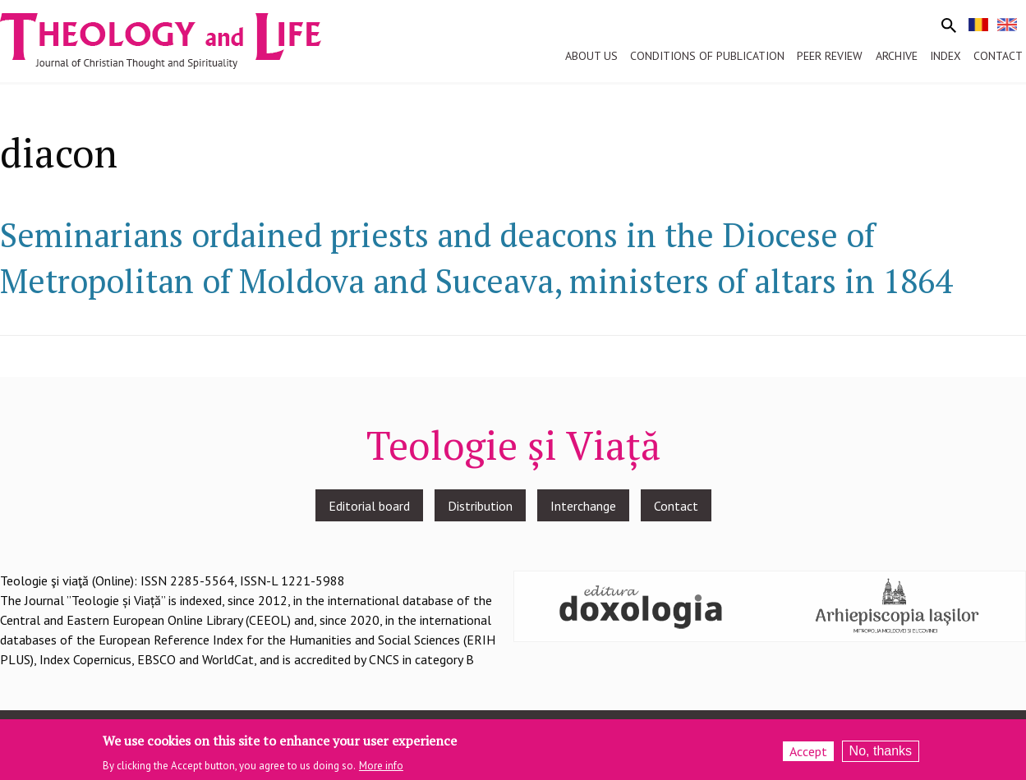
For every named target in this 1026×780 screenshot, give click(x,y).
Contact (676, 506)
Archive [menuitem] (897, 55)
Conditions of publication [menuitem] (707, 55)
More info (381, 769)
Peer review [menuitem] (830, 55)
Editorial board (369, 506)
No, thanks (880, 755)
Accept (808, 755)
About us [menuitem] (591, 55)
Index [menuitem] (945, 55)
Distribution (480, 506)
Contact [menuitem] (998, 55)
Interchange (583, 506)
